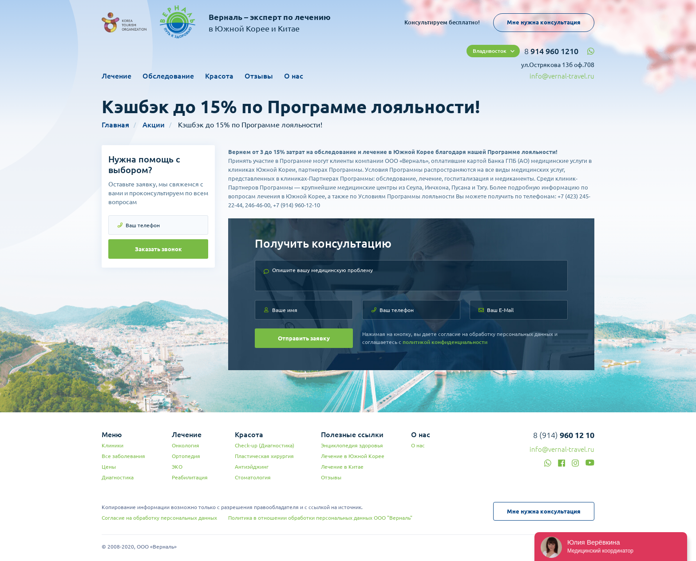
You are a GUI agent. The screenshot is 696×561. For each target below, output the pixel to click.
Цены (109, 467)
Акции (153, 125)
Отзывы (259, 76)
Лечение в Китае (342, 467)
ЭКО (177, 467)
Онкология (185, 445)
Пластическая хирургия (264, 456)
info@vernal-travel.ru (562, 76)
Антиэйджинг (252, 467)
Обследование (168, 76)
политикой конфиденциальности (445, 342)
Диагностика (118, 477)
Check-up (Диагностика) (264, 445)
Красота (219, 76)
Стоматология (253, 477)
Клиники (112, 445)
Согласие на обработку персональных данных (159, 518)
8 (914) (563, 435)
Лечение (116, 76)
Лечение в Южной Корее (352, 456)
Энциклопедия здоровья (352, 445)
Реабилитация (190, 477)
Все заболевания (123, 456)
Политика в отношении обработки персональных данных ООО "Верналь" (320, 518)
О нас (293, 76)
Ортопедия (186, 456)
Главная (115, 125)
